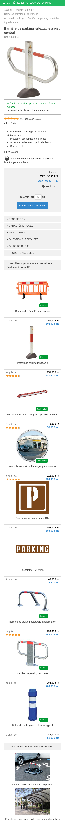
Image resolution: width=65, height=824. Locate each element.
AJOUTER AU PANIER (32, 205)
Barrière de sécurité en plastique (32, 311)
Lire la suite (12, 152)
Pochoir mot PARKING (32, 570)
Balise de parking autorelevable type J (32, 725)
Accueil (8, 9)
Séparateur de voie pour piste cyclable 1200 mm (32, 414)
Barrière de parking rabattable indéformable (32, 621)
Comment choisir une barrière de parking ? (32, 784)
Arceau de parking (14, 18)
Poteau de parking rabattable (32, 363)
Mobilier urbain (24, 9)
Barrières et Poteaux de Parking (21, 14)
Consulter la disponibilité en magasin (29, 110)
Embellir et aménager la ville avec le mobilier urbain (32, 819)
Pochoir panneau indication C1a (32, 518)
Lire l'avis (11, 123)
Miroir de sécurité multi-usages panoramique (32, 466)
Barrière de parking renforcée (32, 673)
